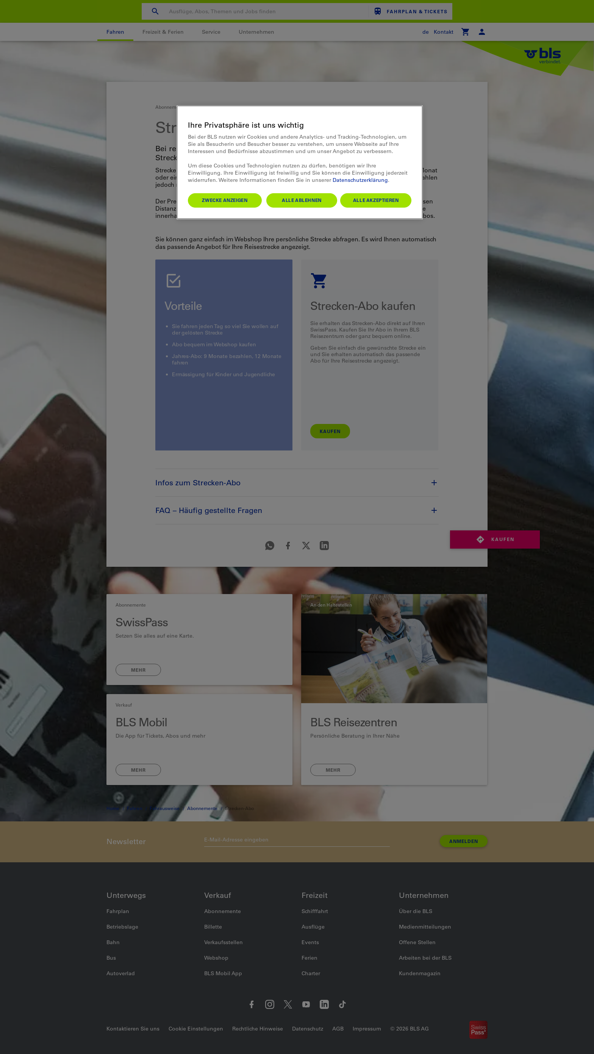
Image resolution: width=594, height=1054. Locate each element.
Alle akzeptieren (376, 200)
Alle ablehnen (302, 200)
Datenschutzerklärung (360, 180)
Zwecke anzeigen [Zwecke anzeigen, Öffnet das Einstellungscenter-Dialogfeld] (224, 200)
